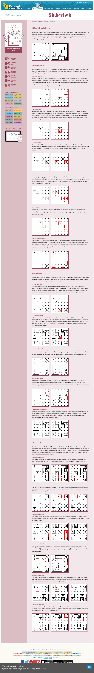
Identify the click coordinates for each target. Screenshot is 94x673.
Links (50, 649)
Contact (39, 649)
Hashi (38, 653)
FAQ (47, 649)
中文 (50, 658)
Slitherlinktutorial (13, 67)
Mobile (54, 649)
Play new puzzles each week (13, 49)
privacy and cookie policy (38, 669)
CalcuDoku (47, 655)
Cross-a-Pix (29, 653)
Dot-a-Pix (37, 655)
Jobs (58, 649)
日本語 (46, 658)
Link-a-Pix (58, 652)
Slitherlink (45, 21)
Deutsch (40, 658)
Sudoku (68, 652)
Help (43, 649)
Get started (39, 21)
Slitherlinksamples (13, 59)
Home (33, 21)
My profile (79, 2)
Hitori (77, 655)
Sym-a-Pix (65, 653)
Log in (7, 15)
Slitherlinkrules (13, 63)
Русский (55, 658)
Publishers (62, 649)
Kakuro (57, 653)
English (34, 658)
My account (86, 2)
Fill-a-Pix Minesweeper (45, 652)
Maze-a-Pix (57, 655)
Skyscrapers (68, 655)
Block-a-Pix (27, 655)
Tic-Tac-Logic (18, 653)
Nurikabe (17, 655)
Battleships (76, 653)
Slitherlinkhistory (13, 85)
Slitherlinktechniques (13, 72)
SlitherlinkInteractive (13, 76)
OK (89, 667)
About (30, 649)
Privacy (35, 649)
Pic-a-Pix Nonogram (29, 652)
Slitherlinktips (13, 80)
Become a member (16, 15)
